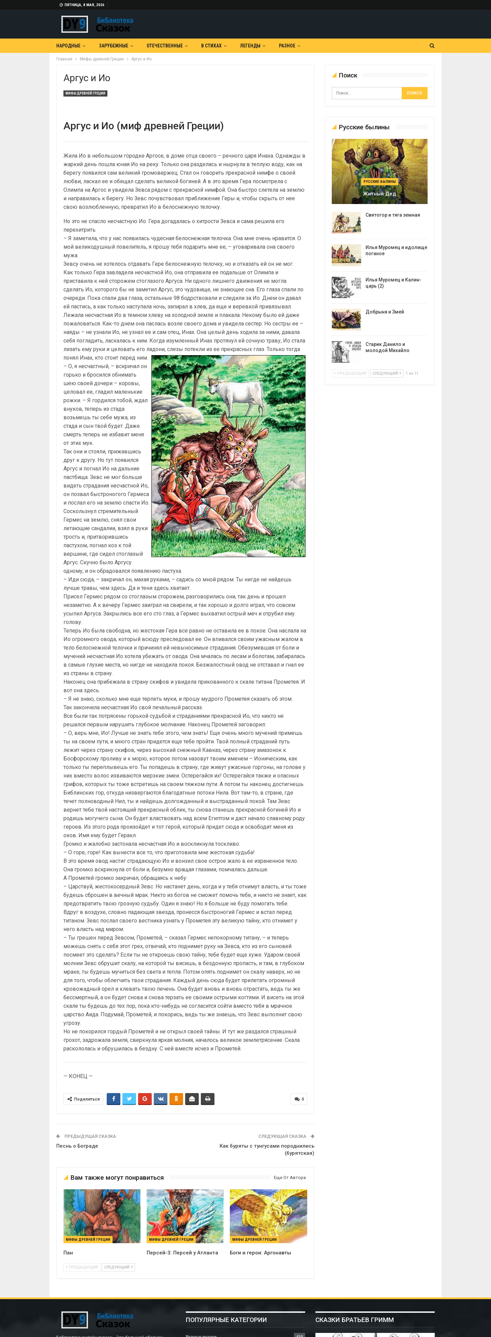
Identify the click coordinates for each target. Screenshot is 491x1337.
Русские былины (379, 181)
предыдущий (82, 1267)
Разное (287, 45)
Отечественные (165, 45)
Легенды (250, 45)
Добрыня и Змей (385, 312)
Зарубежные (113, 45)
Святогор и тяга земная (393, 215)
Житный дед (379, 194)
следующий (118, 1267)
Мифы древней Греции (85, 93)
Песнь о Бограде (77, 1146)
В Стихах (211, 45)
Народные (68, 45)
